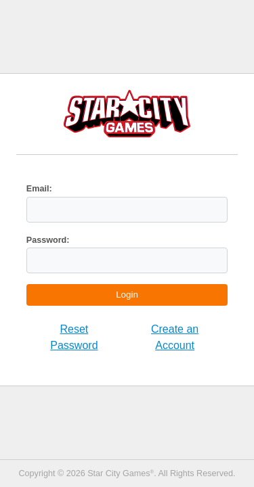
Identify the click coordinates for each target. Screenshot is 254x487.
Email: (39, 188)
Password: (48, 240)
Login (127, 294)
